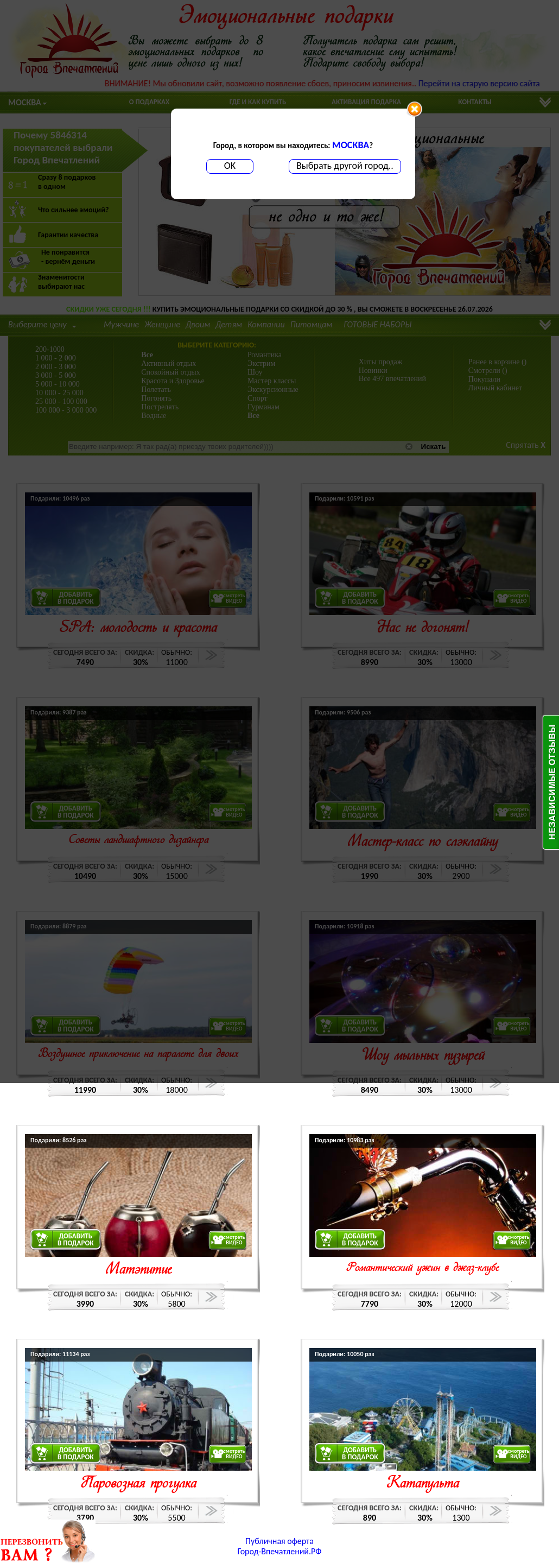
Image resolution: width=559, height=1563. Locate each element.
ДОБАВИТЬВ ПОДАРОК (76, 1239)
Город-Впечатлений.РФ (280, 1551)
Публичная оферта (279, 1541)
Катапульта (422, 1484)
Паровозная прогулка (138, 1484)
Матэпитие (138, 1270)
